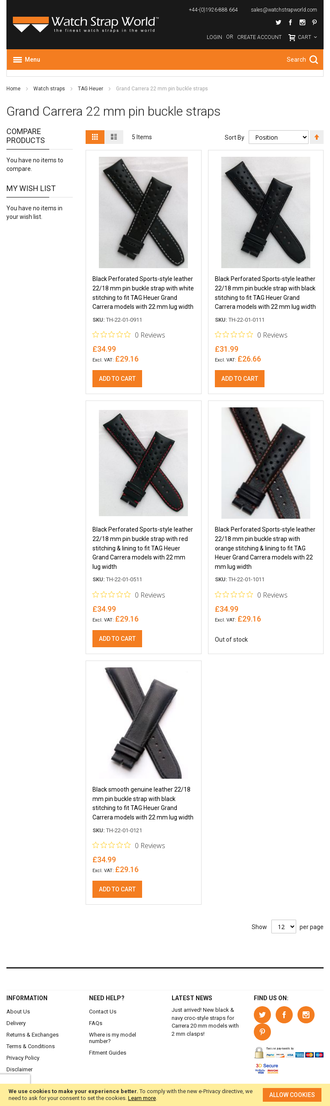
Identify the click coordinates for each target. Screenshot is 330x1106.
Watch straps (49, 89)
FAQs (95, 1023)
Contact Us (102, 1011)
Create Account (259, 37)
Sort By (234, 137)
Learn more (142, 1098)
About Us (18, 1011)
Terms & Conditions (30, 1046)
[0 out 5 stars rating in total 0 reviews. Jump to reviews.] (128, 335)
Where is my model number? (112, 1037)
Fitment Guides (107, 1052)
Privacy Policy (22, 1058)
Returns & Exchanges (32, 1034)
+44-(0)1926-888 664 (213, 10)
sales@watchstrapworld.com (284, 10)
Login (214, 37)
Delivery (16, 1023)
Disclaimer (19, 1069)
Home (14, 89)
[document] (165, 1095)
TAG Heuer (91, 89)
